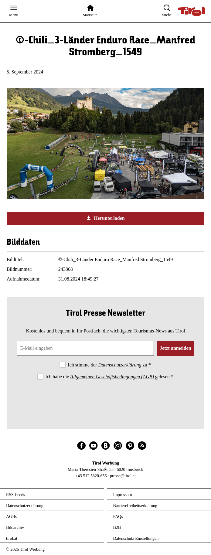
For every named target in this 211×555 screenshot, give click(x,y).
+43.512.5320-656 (91, 476)
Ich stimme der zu (109, 364)
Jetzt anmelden (175, 348)
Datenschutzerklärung (119, 364)
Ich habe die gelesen (109, 376)
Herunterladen (105, 218)
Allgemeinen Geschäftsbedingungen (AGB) (112, 376)
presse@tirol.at (123, 476)
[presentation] (106, 398)
